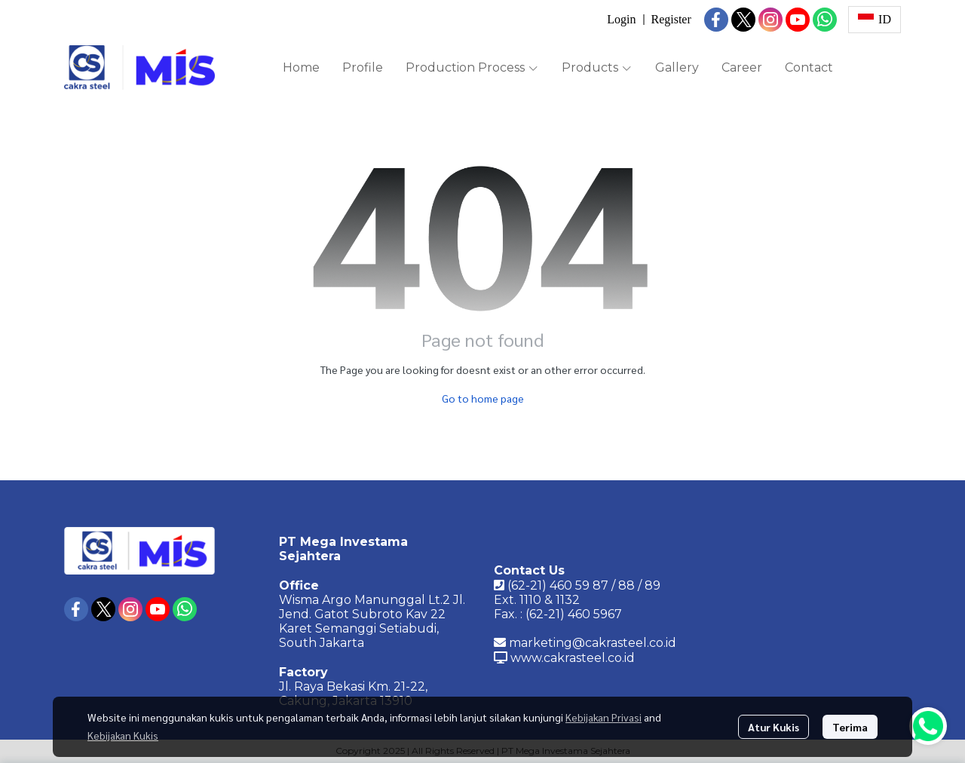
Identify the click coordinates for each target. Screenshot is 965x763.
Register (671, 19)
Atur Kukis (773, 727)
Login (621, 19)
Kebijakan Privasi (603, 717)
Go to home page (483, 398)
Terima (850, 727)
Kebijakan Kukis (122, 735)
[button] (874, 19)
